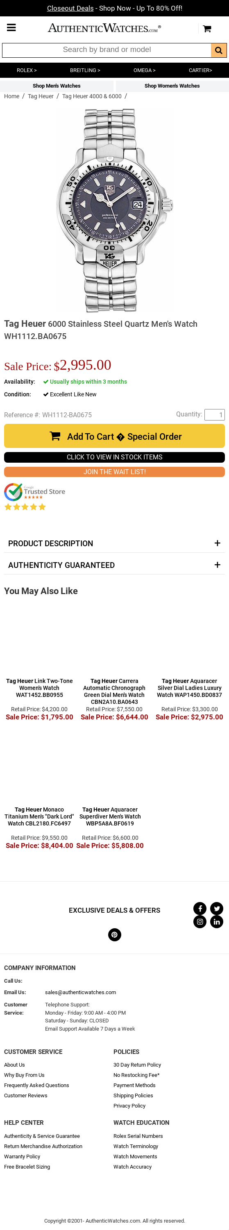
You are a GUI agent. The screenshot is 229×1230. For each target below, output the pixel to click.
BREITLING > (85, 70)
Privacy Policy (129, 1106)
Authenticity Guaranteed (61, 565)
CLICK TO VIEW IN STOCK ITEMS (115, 457)
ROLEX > (27, 70)
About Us (14, 1065)
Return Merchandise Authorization (43, 1146)
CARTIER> (200, 70)
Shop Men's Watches (57, 86)
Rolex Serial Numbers (138, 1136)
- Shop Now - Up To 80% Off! (114, 8)
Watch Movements (135, 1156)
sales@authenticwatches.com (80, 992)
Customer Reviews (26, 1095)
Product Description (50, 543)
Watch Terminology (135, 1146)
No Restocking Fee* (136, 1075)
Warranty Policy (22, 1156)
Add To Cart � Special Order (124, 437)
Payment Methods (134, 1085)
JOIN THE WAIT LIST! (115, 472)
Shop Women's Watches (172, 86)
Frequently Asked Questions (36, 1085)
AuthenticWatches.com (112, 28)
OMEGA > (145, 70)
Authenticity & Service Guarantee (42, 1136)
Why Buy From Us (24, 1075)
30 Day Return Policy (137, 1065)
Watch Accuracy (132, 1167)
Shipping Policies (133, 1095)
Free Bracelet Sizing (27, 1167)
